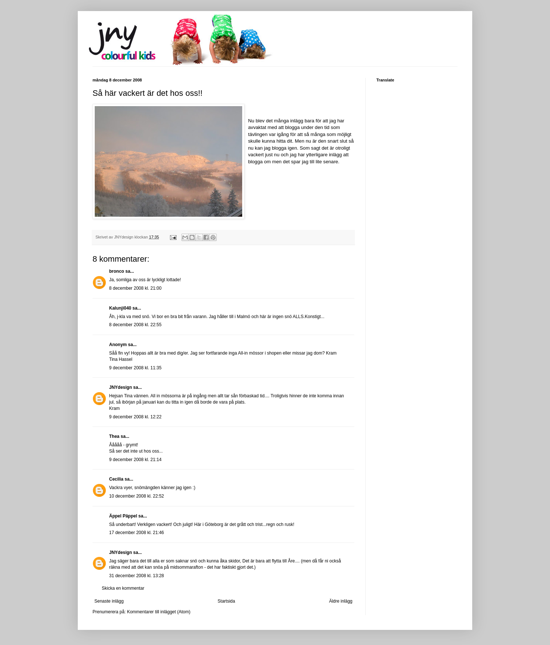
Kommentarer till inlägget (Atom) (158, 611)
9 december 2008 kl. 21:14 (135, 459)
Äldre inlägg (340, 601)
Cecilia (116, 479)
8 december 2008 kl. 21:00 (135, 288)
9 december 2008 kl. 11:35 (135, 367)
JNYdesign (120, 387)
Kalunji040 (120, 308)
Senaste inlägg (108, 601)
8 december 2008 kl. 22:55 (135, 324)
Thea (114, 436)
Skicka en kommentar (123, 588)
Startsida (226, 601)
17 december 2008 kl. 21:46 (136, 532)
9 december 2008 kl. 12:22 (135, 416)
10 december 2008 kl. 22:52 (136, 496)
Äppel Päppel (123, 516)
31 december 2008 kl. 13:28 (136, 575)
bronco (116, 271)
